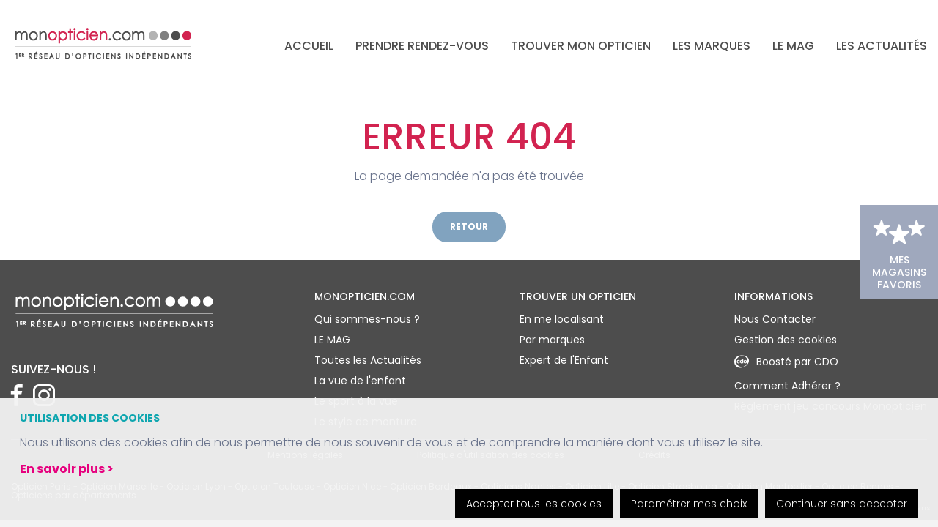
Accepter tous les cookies (534, 503)
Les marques (711, 46)
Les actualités (881, 46)
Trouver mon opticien (581, 46)
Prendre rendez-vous (422, 46)
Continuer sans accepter (841, 503)
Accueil (308, 46)
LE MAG (793, 46)
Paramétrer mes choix (689, 503)
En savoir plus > (67, 468)
